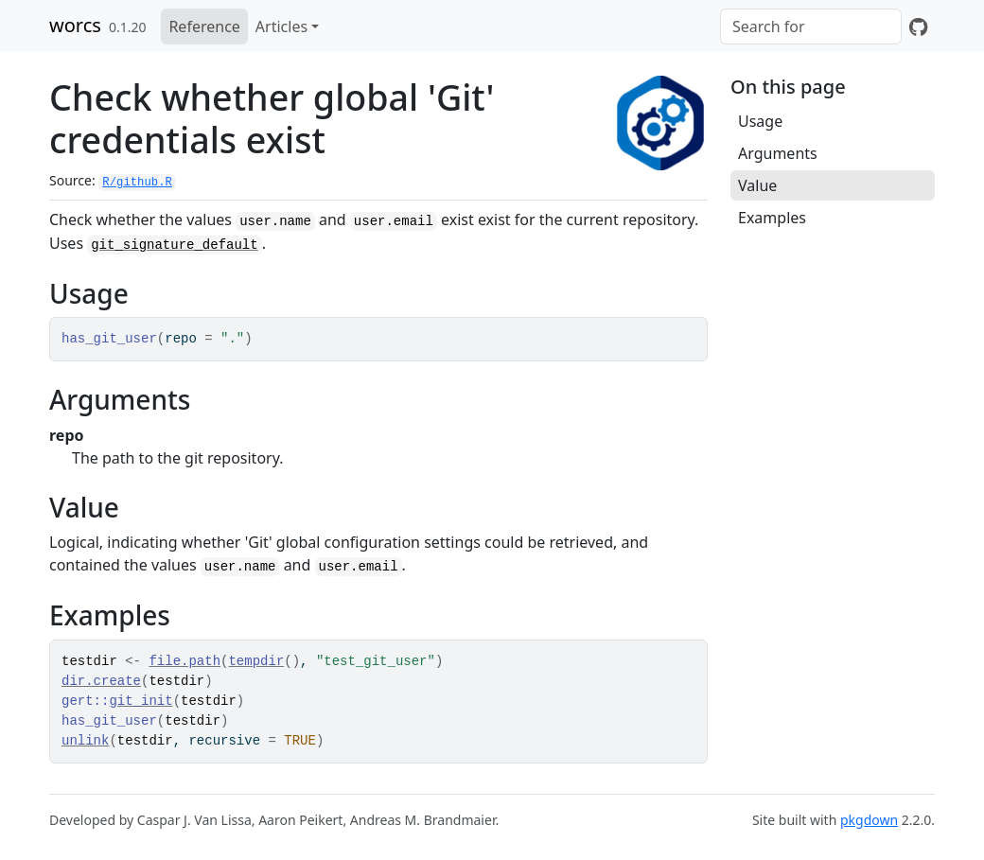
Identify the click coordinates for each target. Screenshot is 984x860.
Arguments (777, 153)
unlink (85, 740)
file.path (184, 661)
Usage (760, 121)
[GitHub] (918, 26)
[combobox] (811, 26)
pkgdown (869, 820)
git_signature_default (174, 245)
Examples (772, 217)
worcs (75, 25)
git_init (140, 701)
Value (757, 185)
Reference (203, 26)
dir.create (101, 681)
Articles (281, 26)
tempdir (256, 661)
